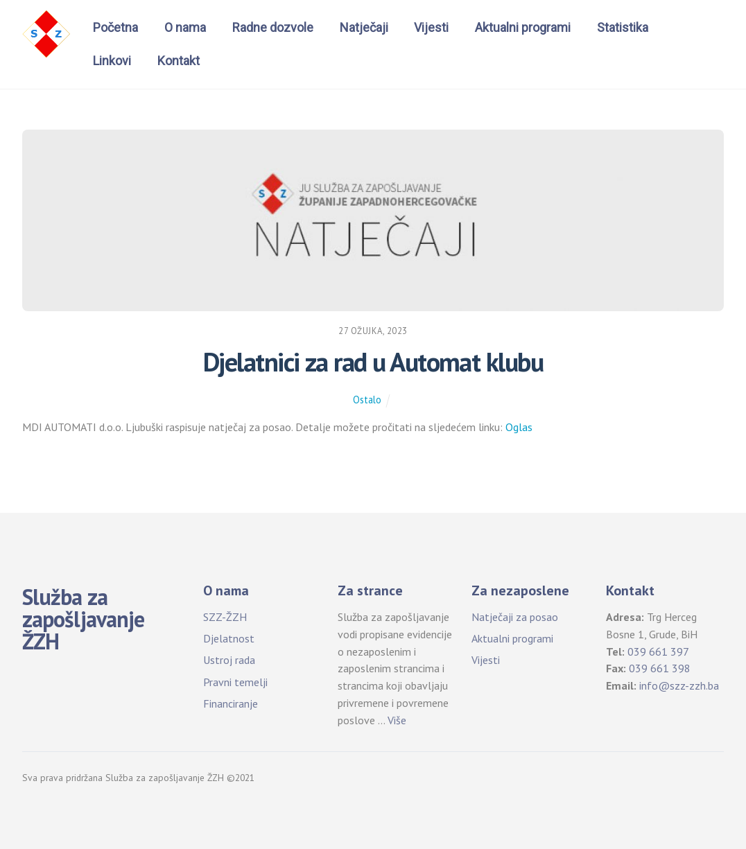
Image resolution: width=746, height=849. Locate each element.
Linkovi (112, 60)
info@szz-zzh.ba (679, 685)
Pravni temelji (235, 682)
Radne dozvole (272, 27)
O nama (185, 27)
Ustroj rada (229, 660)
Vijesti (431, 27)
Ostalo (367, 399)
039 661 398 (660, 668)
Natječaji (364, 27)
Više (397, 720)
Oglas (518, 427)
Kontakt (178, 60)
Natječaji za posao (514, 617)
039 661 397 (658, 651)
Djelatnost (228, 638)
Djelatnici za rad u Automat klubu (373, 361)
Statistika (622, 27)
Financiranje (230, 703)
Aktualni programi (523, 27)
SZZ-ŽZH (225, 617)
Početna (115, 27)
